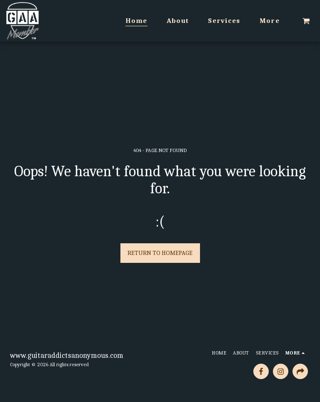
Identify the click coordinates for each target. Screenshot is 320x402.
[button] (306, 21)
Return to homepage (160, 253)
